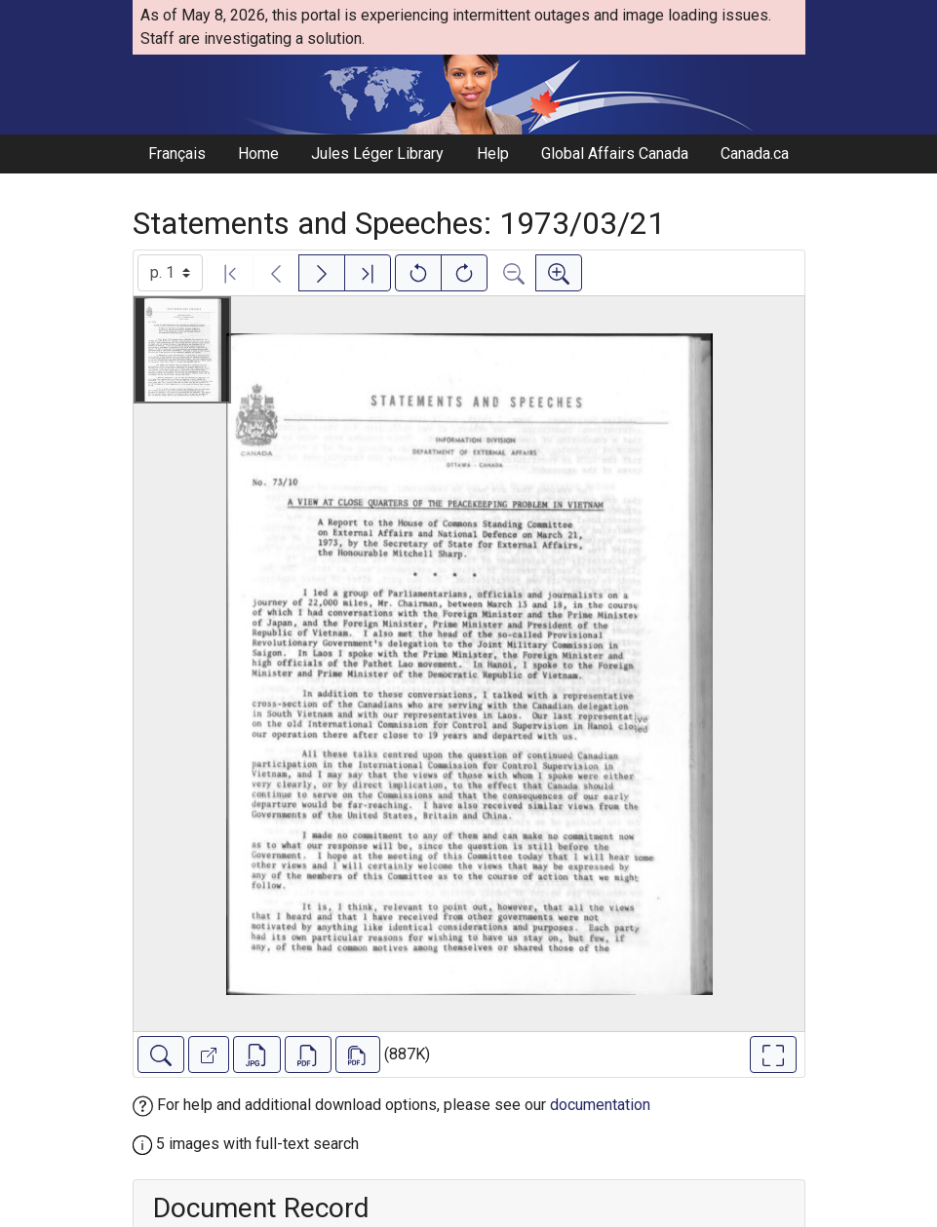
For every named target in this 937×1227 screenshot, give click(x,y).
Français (177, 153)
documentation (600, 1104)
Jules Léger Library (377, 153)
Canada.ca (755, 153)
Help (493, 153)
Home (258, 153)
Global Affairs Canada (614, 153)
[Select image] (170, 272)
